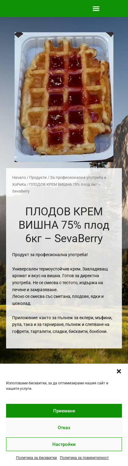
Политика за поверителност (84, 458)
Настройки (64, 444)
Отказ (64, 427)
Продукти (38, 177)
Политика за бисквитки (36, 458)
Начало (19, 177)
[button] (119, 371)
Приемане (64, 411)
